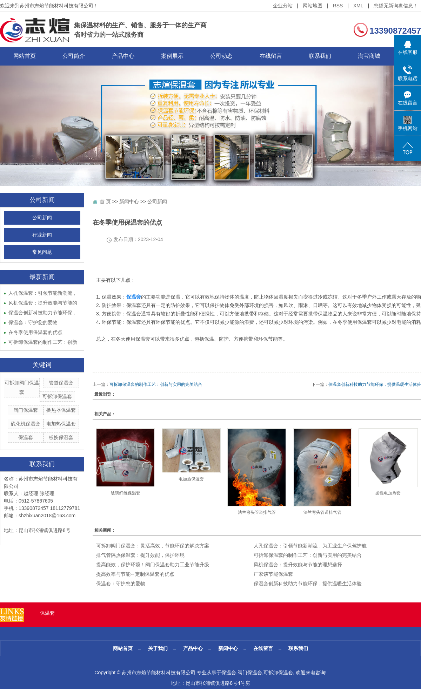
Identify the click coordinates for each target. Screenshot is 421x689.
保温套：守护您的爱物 (33, 323)
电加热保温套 (61, 424)
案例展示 (184, 56)
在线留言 (289, 56)
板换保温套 (61, 438)
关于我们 (158, 649)
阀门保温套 (25, 410)
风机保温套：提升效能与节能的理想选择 (298, 565)
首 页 (105, 202)
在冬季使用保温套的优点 (35, 332)
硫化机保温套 (25, 424)
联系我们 (342, 56)
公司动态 (237, 56)
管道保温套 (61, 383)
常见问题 (42, 252)
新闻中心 (129, 202)
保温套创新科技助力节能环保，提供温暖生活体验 (374, 384)
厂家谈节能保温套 (273, 574)
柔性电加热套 (388, 493)
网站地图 (312, 5)
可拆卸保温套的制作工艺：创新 (42, 342)
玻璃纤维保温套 (125, 493)
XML (358, 5)
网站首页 (26, 56)
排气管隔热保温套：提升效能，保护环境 (140, 555)
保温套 (25, 438)
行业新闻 (42, 235)
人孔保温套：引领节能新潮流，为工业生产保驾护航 (310, 546)
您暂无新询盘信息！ (396, 5)
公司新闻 (42, 218)
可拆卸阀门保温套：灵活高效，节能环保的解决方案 (152, 546)
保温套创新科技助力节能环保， (42, 313)
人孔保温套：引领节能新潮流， (42, 293)
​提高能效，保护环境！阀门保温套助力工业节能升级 (152, 565)
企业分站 (283, 5)
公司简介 (79, 56)
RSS (338, 5)
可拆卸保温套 (57, 397)
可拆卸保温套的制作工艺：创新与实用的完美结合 (155, 384)
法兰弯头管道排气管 (257, 512)
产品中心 (131, 56)
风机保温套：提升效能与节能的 (42, 303)
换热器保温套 (61, 410)
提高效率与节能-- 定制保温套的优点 (135, 574)
